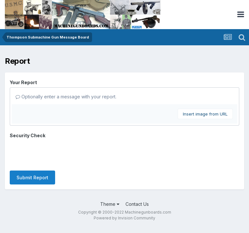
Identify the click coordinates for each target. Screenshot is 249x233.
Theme (109, 179)
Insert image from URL (205, 113)
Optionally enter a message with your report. (66, 96)
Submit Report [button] (32, 152)
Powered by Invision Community (124, 192)
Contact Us (137, 179)
